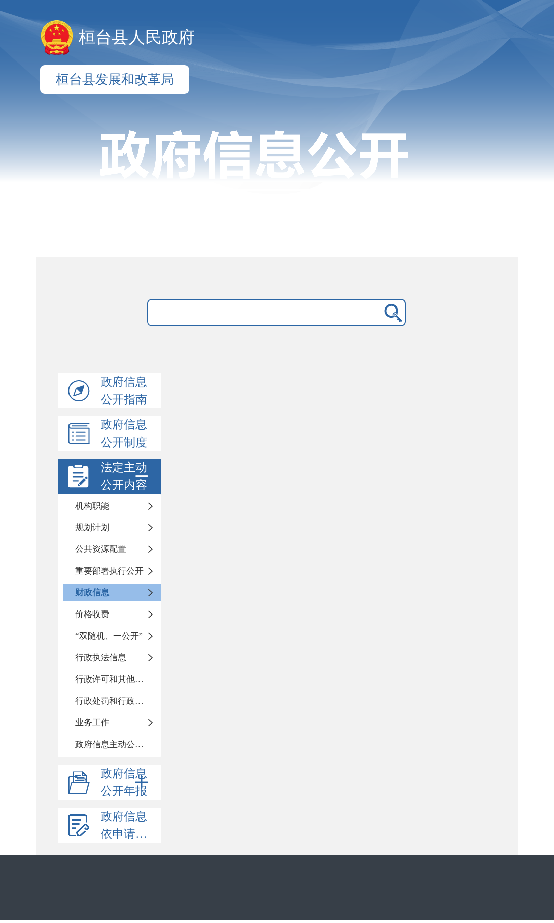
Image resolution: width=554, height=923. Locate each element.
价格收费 (92, 614)
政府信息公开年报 (126, 782)
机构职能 (92, 506)
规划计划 (92, 527)
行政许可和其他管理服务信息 (118, 679)
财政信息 (92, 592)
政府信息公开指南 (124, 391)
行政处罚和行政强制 (113, 701)
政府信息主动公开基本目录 (118, 744)
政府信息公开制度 (124, 433)
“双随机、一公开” (109, 636)
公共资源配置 (100, 549)
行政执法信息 (100, 657)
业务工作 (92, 722)
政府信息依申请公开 (130, 825)
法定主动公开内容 (126, 476)
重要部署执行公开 (109, 571)
